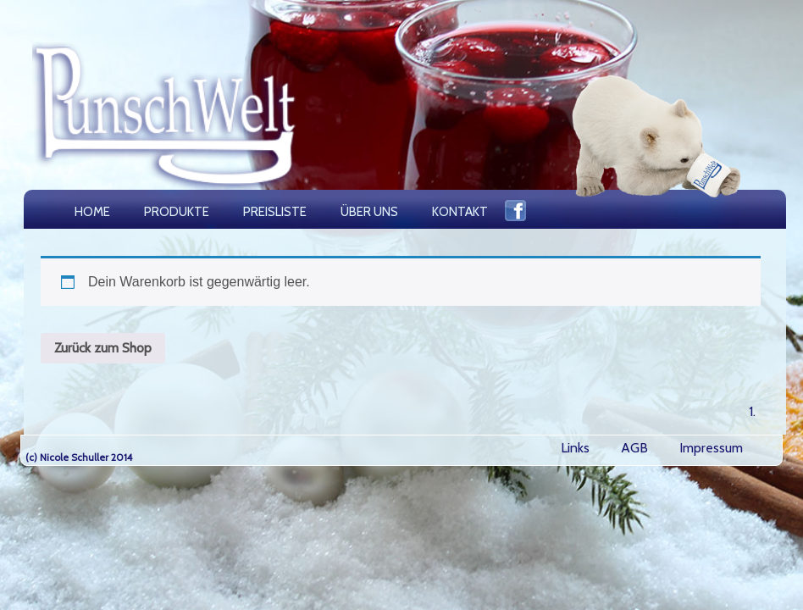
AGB (634, 448)
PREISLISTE (275, 211)
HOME (92, 211)
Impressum (711, 448)
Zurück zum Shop (103, 348)
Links (575, 448)
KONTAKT (460, 211)
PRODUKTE (176, 211)
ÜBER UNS (369, 211)
